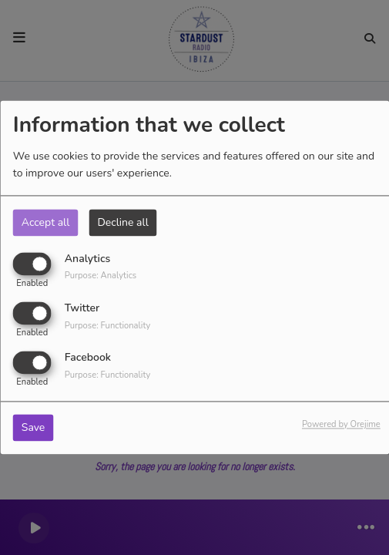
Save (33, 428)
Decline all (122, 222)
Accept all (46, 222)
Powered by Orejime (341, 425)
